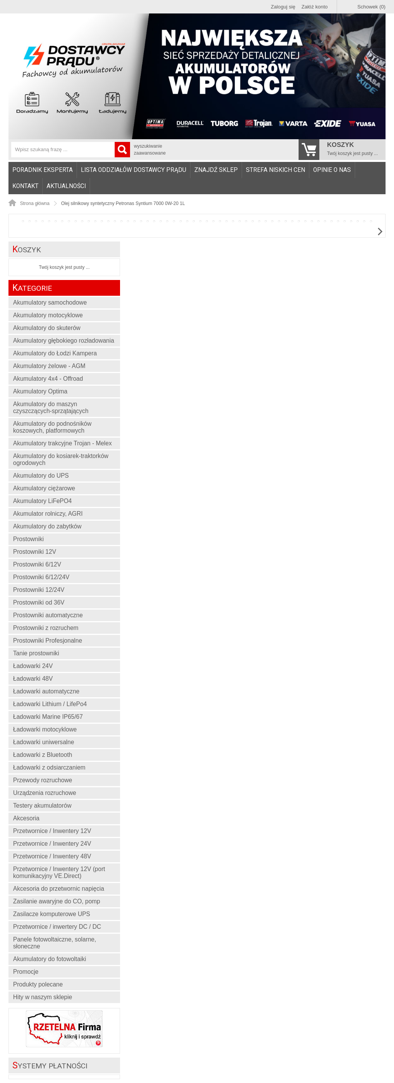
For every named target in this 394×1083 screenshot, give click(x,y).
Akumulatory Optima (40, 391)
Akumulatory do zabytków (47, 526)
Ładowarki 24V (33, 666)
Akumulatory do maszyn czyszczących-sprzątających (50, 407)
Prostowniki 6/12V (37, 564)
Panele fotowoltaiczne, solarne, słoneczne (54, 943)
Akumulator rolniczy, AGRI (48, 513)
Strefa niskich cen (275, 170)
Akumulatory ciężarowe (44, 488)
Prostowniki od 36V (38, 602)
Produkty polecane (38, 984)
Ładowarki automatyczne (46, 691)
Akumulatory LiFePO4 (42, 501)
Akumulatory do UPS (41, 475)
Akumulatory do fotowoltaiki (49, 959)
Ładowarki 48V (33, 678)
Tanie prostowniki (36, 653)
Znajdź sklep (216, 170)
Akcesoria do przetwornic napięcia (58, 888)
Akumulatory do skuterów (46, 328)
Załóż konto (315, 7)
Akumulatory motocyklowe (48, 315)
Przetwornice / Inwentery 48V (52, 856)
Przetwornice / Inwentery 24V (52, 843)
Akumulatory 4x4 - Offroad (48, 378)
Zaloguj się (283, 7)
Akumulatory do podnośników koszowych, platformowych (52, 427)
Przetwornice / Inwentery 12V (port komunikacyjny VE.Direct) (59, 872)
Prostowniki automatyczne (48, 615)
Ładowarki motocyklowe (45, 729)
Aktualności (66, 186)
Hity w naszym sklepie (42, 997)
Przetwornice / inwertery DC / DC (57, 926)
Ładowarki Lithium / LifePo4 (50, 704)
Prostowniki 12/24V (38, 589)
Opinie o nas (332, 170)
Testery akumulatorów (42, 805)
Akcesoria (26, 818)
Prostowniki (28, 539)
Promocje (25, 971)
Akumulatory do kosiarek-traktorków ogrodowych (61, 459)
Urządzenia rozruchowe (44, 793)
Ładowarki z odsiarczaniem (49, 767)
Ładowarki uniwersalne (43, 742)
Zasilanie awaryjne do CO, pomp (56, 901)
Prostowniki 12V (34, 551)
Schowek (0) (371, 7)
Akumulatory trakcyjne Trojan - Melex (62, 443)
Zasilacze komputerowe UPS (51, 914)
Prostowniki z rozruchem (45, 628)
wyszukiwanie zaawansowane (150, 149)
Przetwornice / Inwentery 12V (52, 831)
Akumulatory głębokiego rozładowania (63, 340)
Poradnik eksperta (42, 170)
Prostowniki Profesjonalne (47, 640)
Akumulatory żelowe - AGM (49, 366)
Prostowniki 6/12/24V (41, 577)
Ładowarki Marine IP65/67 (48, 716)
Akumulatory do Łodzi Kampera (55, 353)
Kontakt (25, 186)
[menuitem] (42, 170)
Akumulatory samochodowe (50, 302)
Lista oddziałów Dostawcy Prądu (133, 170)
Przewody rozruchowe (42, 780)
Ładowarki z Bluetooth (42, 754)
